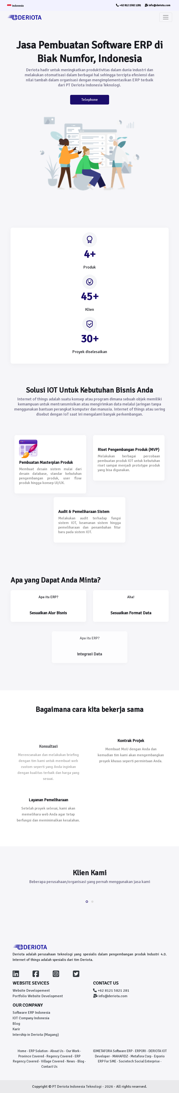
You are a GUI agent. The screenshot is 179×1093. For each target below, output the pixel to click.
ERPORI (140, 1051)
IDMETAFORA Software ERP (112, 1051)
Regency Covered (59, 1056)
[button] (87, 901)
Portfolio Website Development (38, 996)
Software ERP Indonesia (31, 1012)
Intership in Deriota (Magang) (36, 1034)
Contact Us (49, 1067)
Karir (16, 1029)
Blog (16, 1023)
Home (22, 1051)
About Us (56, 1051)
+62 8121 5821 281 (111, 990)
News (71, 1061)
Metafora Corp (140, 1056)
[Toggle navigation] (165, 17)
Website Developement (31, 990)
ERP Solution (38, 1051)
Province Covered (31, 1056)
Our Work (72, 1051)
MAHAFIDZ (120, 1056)
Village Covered (52, 1061)
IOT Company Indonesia (31, 1018)
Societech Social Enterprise (139, 1061)
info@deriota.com (157, 5)
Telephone (89, 99)
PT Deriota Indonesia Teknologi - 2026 (83, 1086)
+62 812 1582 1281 (128, 5)
